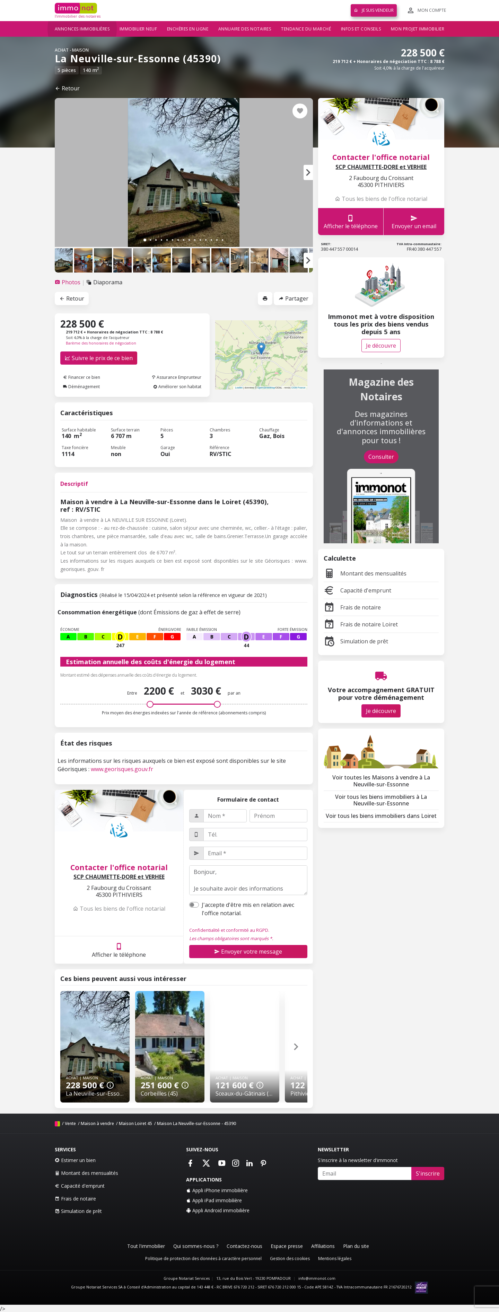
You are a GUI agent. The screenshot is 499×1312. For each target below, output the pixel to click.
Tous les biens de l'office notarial (119, 908)
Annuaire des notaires (244, 29)
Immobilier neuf (138, 29)
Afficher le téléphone (119, 950)
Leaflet (239, 387)
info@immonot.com (316, 1278)
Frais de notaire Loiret (361, 624)
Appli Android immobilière (218, 1210)
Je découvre (381, 345)
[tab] (68, 282)
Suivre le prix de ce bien (99, 358)
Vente (70, 1123)
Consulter (381, 457)
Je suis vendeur (374, 10)
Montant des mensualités (365, 573)
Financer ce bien (81, 377)
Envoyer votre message (248, 951)
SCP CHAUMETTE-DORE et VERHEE (119, 877)
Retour (67, 88)
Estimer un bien (75, 1160)
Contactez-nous (244, 1246)
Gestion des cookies (290, 1258)
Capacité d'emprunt (357, 590)
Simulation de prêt (356, 641)
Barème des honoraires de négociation (101, 343)
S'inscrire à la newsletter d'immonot (358, 1160)
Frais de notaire (352, 607)
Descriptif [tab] (74, 484)
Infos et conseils (361, 29)
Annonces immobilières (82, 29)
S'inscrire (428, 1173)
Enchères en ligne (188, 29)
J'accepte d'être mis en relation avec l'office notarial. (248, 909)
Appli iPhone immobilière (217, 1190)
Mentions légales (334, 1258)
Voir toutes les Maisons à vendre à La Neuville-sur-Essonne (381, 781)
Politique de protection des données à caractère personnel (203, 1258)
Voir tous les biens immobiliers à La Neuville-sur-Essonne (381, 800)
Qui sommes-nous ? (195, 1246)
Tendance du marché (306, 29)
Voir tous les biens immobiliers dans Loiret (381, 816)
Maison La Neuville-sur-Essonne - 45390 (196, 1123)
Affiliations (323, 1246)
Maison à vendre (97, 1123)
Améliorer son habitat (177, 387)
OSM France (298, 387)
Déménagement (81, 387)
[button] (308, 172)
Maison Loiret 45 (135, 1123)
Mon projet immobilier (418, 29)
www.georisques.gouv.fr (122, 769)
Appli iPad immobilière (214, 1200)
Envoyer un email (414, 222)
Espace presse (287, 1246)
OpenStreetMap (266, 387)
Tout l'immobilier (146, 1246)
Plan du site (356, 1246)
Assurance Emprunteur (176, 377)
